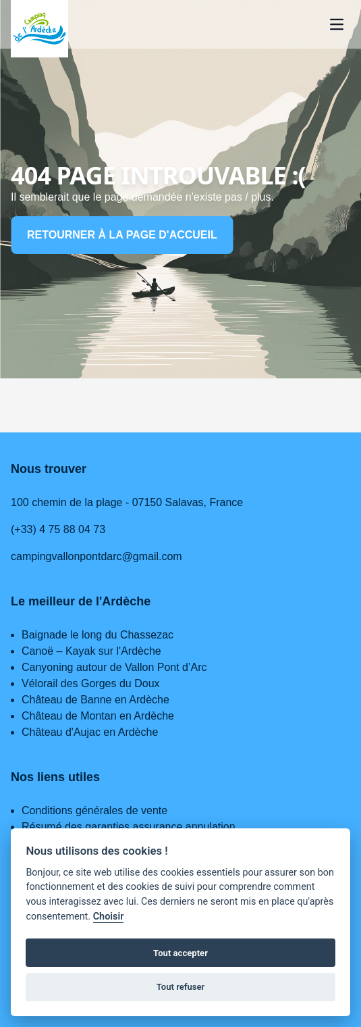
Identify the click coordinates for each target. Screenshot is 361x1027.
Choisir (108, 916)
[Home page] (39, 28)
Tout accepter (180, 953)
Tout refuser (181, 987)
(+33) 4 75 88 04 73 (58, 529)
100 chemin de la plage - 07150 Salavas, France (127, 502)
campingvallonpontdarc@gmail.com (96, 556)
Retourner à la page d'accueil (122, 235)
